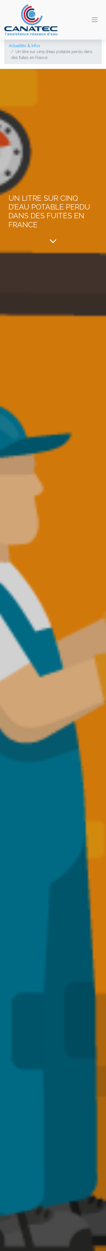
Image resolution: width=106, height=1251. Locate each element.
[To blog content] (53, 241)
